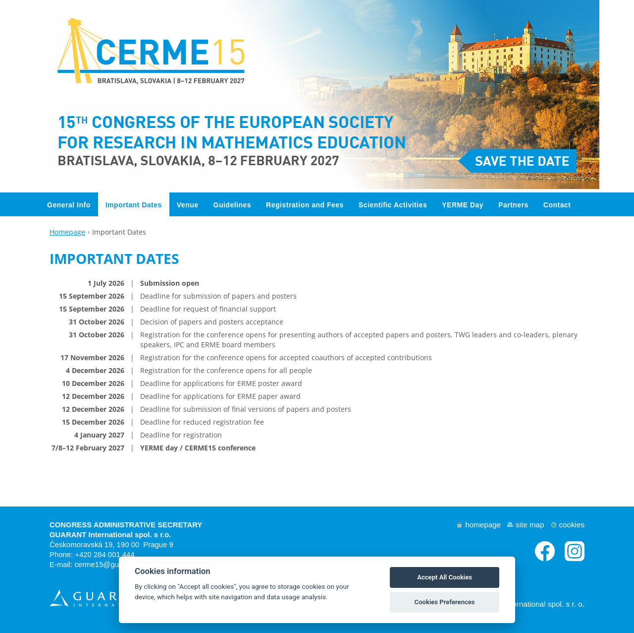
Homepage (67, 228)
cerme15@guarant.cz (109, 561)
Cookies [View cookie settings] (572, 521)
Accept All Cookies (444, 577)
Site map (530, 521)
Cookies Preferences (445, 602)
